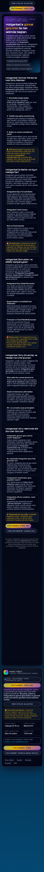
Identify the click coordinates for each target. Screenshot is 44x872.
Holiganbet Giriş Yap (22, 8)
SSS (15, 763)
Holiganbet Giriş (22, 748)
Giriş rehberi (9, 760)
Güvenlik (8, 763)
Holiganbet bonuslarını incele (22, 753)
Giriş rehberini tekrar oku (21, 531)
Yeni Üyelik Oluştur (22, 3)
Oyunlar (19, 760)
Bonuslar (28, 760)
